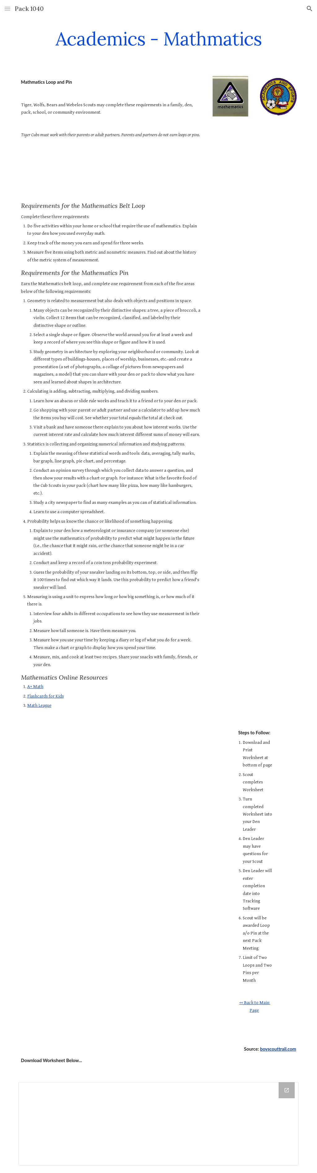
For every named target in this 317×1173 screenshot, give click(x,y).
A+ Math (35, 686)
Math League (39, 705)
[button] (7, 8)
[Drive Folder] (159, 1124)
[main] (159, 38)
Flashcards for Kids (45, 696)
